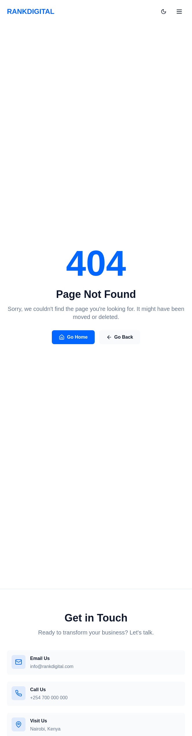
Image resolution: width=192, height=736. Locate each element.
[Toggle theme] (163, 7)
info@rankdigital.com (52, 666)
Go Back (119, 338)
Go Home (73, 338)
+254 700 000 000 (48, 697)
